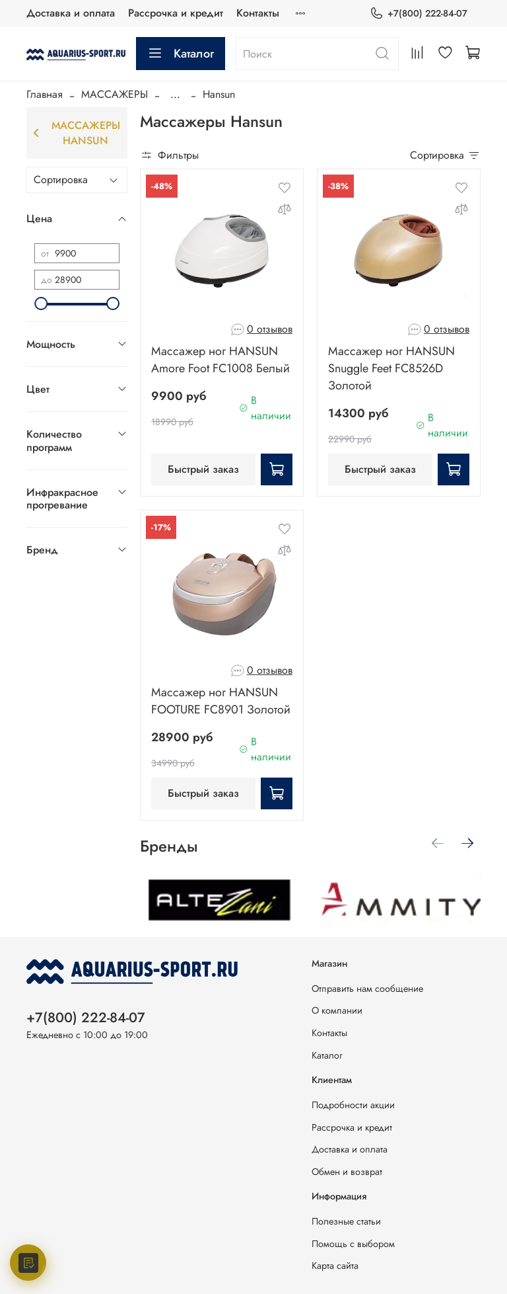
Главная (44, 94)
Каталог (180, 53)
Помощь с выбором (353, 1243)
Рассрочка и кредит (175, 12)
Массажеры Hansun (76, 133)
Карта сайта (335, 1265)
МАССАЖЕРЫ (114, 94)
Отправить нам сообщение (367, 988)
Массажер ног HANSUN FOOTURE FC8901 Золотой (220, 701)
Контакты (257, 12)
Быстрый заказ (203, 469)
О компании (337, 1010)
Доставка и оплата (70, 12)
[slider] (41, 303)
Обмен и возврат (347, 1171)
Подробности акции (353, 1105)
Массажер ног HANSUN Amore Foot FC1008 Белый (220, 360)
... (175, 95)
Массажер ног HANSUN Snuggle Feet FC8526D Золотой (391, 368)
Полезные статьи (346, 1221)
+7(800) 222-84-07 (418, 13)
